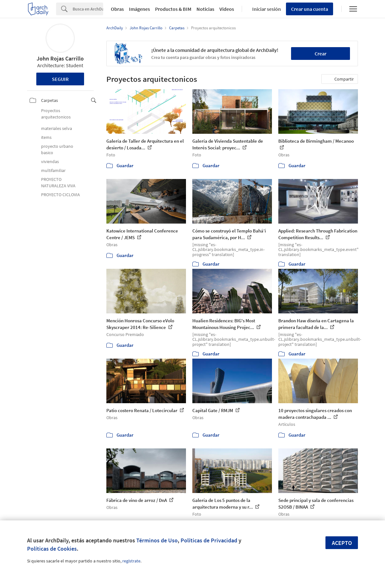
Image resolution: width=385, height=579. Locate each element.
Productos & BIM (173, 8)
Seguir (60, 79)
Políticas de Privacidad (209, 540)
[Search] (88, 9)
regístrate (131, 561)
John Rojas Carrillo (60, 58)
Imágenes (139, 8)
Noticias (205, 8)
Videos (226, 8)
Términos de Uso (157, 540)
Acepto (342, 543)
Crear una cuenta (309, 9)
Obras (117, 8)
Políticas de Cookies (52, 548)
